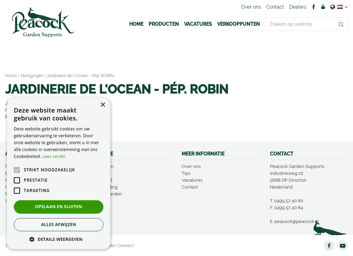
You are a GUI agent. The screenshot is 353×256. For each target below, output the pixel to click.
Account (323, 6)
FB (313, 6)
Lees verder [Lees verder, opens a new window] (54, 156)
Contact (190, 187)
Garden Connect (117, 245)
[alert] (58, 173)
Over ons (191, 166)
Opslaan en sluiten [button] (58, 207)
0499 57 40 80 (288, 200)
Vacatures (192, 180)
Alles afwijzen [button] (58, 224)
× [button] (102, 105)
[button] (58, 239)
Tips (186, 173)
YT (342, 246)
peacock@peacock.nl (296, 221)
